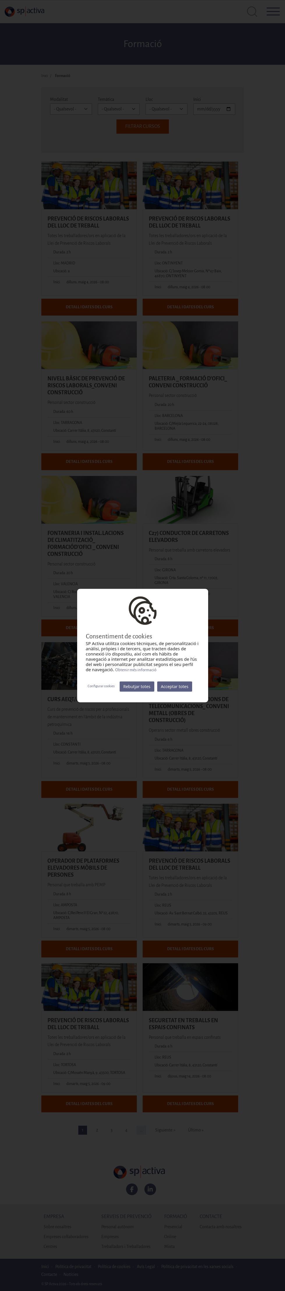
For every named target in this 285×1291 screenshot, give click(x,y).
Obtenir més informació (135, 670)
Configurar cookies (101, 686)
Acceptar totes (174, 686)
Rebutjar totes (137, 686)
